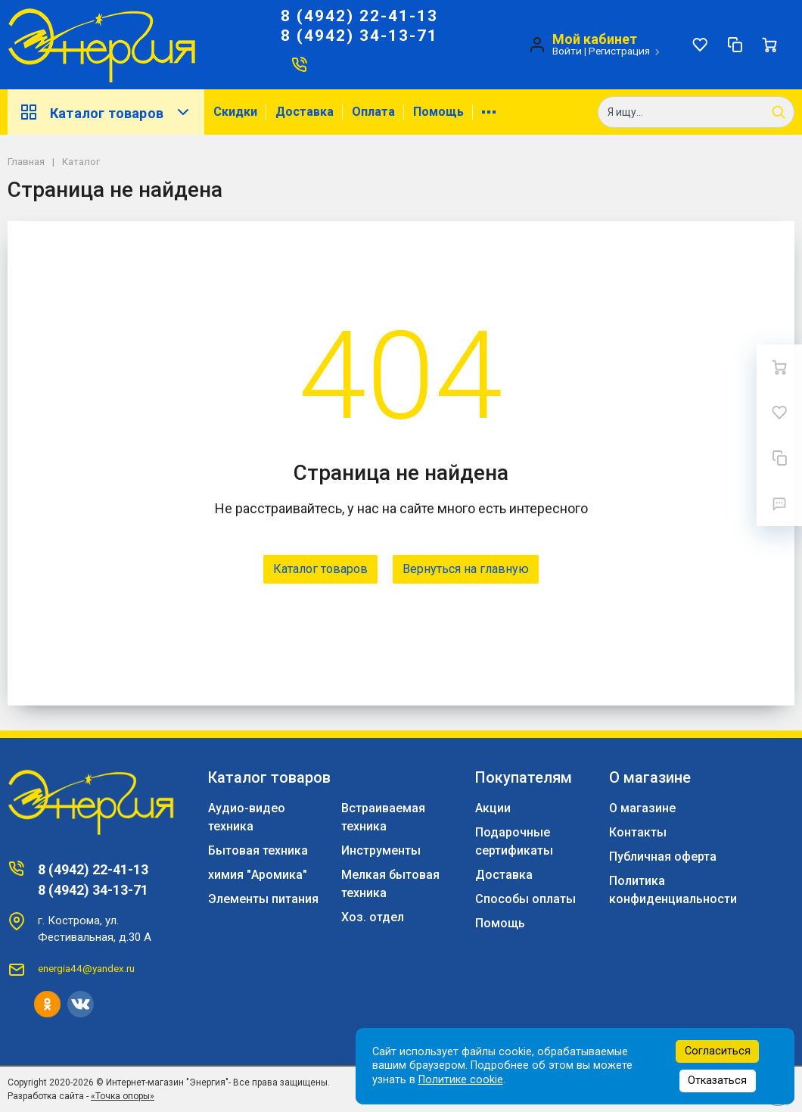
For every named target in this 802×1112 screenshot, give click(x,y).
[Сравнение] (735, 45)
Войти (567, 51)
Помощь (438, 111)
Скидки (235, 111)
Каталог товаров (106, 112)
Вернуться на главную (466, 569)
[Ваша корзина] (769, 45)
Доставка (304, 111)
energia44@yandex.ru (86, 968)
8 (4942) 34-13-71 (359, 35)
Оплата (373, 111)
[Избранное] (700, 45)
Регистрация (619, 51)
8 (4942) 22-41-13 (359, 16)
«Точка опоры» (122, 1096)
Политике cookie (460, 1079)
